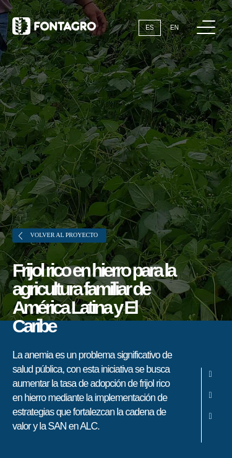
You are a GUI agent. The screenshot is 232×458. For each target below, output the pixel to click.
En (174, 27)
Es (149, 27)
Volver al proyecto (58, 235)
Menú (208, 21)
